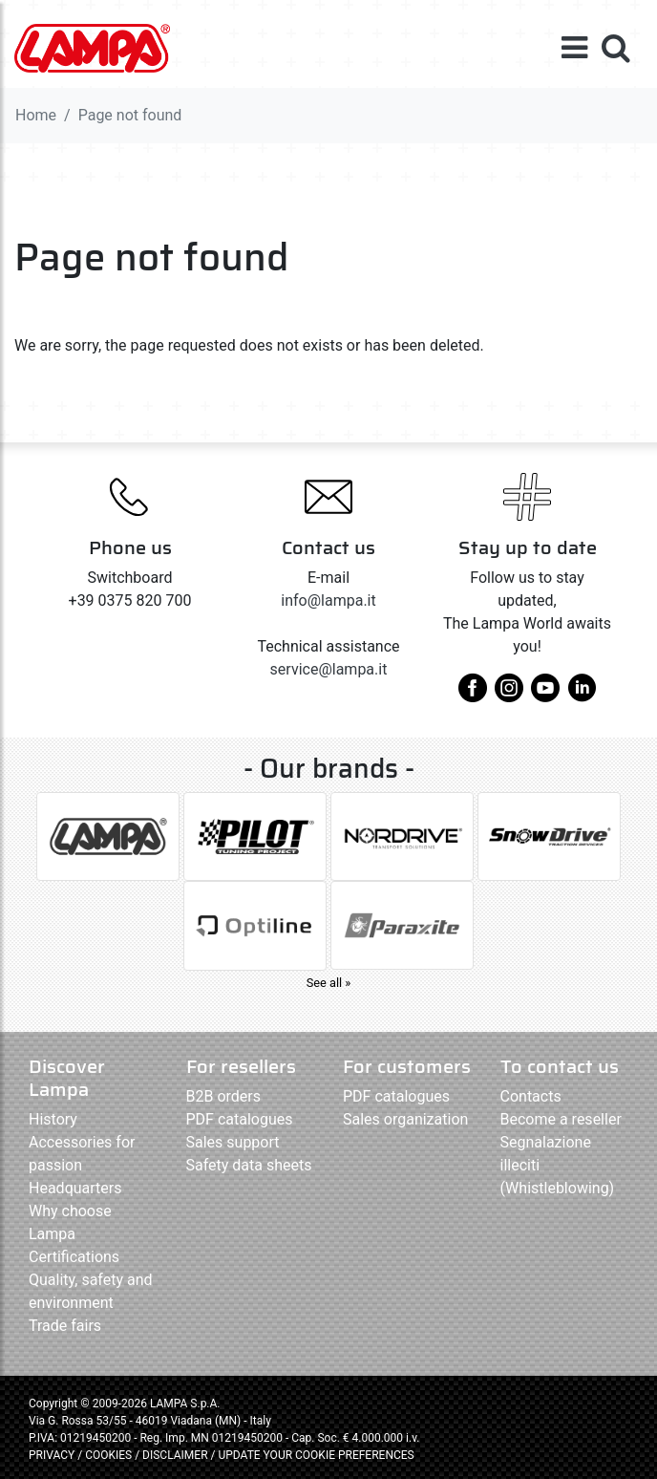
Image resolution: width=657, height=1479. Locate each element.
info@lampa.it (328, 600)
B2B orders (223, 1096)
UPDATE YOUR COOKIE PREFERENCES (315, 1455)
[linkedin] (581, 695)
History (53, 1119)
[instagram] (509, 695)
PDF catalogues (239, 1119)
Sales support (233, 1142)
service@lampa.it (329, 669)
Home (35, 115)
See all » (329, 982)
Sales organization (405, 1119)
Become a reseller (561, 1119)
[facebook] (472, 695)
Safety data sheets (249, 1165)
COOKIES (108, 1455)
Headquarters (75, 1188)
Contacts (531, 1096)
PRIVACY (51, 1455)
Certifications (74, 1257)
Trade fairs (65, 1326)
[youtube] (545, 695)
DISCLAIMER (176, 1455)
